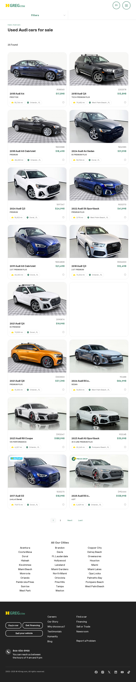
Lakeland (60, 564)
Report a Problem (86, 640)
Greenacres (94, 556)
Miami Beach (25, 569)
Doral (25, 556)
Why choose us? (56, 626)
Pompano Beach (95, 582)
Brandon (60, 547)
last (80, 520)
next (70, 520)
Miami (94, 564)
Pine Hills (60, 582)
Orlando (25, 577)
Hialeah (25, 560)
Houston (94, 560)
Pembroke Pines (25, 582)
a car (13, 625)
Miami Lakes (94, 569)
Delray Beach (94, 552)
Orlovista (60, 577)
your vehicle (24, 633)
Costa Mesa (25, 552)
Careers (52, 616)
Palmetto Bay (94, 577)
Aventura (25, 547)
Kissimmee (25, 564)
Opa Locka (95, 573)
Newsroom (82, 631)
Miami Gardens (59, 569)
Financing (81, 621)
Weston (60, 590)
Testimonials (54, 631)
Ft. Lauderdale (60, 556)
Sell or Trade (83, 626)
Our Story (52, 621)
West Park (25, 590)
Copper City (95, 547)
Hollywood (60, 560)
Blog (49, 641)
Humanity (52, 636)
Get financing (33, 625)
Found (13, 44)
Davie (60, 552)
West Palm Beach (94, 586)
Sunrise (25, 586)
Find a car (81, 616)
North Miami (60, 573)
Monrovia (25, 573)
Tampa (60, 586)
